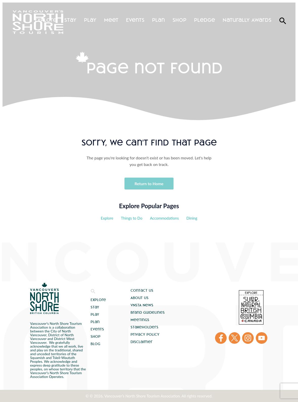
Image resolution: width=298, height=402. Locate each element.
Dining (191, 218)
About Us (139, 298)
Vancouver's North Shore (44, 298)
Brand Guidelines (148, 312)
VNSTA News (142, 305)
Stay (70, 20)
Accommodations (164, 218)
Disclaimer (142, 342)
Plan (158, 20)
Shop (179, 20)
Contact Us (142, 290)
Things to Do (131, 218)
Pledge (204, 20)
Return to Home (149, 183)
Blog (95, 344)
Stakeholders (144, 327)
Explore (46, 20)
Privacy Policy (145, 334)
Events (135, 20)
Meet (111, 20)
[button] (93, 292)
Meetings (140, 320)
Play (90, 20)
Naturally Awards (247, 20)
